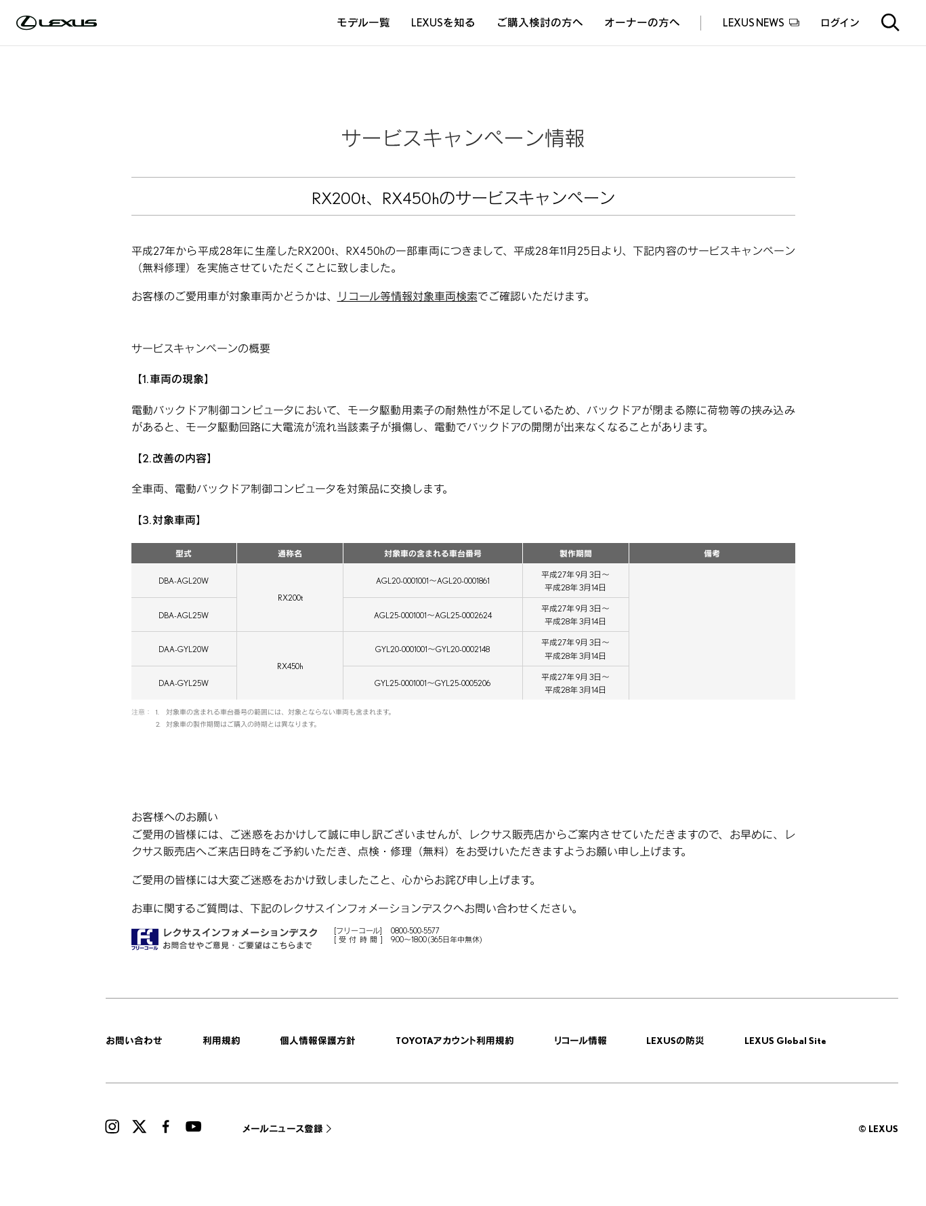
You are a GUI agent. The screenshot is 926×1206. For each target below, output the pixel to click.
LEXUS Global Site (785, 1040)
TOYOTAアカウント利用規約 (455, 1040)
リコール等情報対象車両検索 (407, 296)
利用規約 (221, 1040)
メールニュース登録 (283, 1128)
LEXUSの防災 (675, 1040)
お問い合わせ (134, 1040)
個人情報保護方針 (318, 1040)
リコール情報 (580, 1040)
